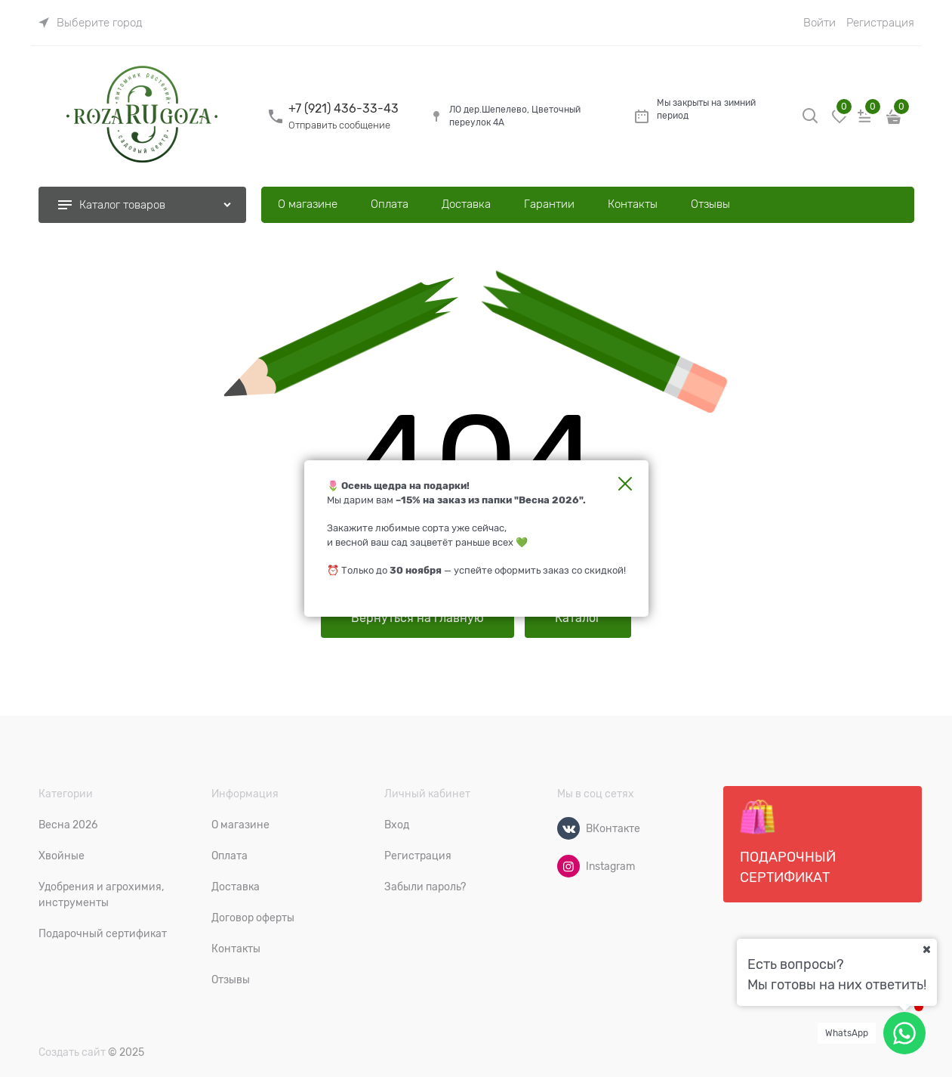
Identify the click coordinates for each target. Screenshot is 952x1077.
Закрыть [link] (625, 483)
